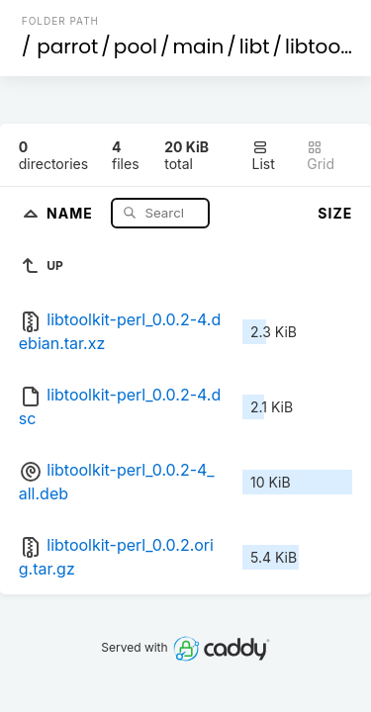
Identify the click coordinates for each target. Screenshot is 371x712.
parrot (67, 46)
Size (335, 213)
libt (254, 46)
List (263, 155)
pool (135, 46)
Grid (320, 155)
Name (71, 212)
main (198, 46)
